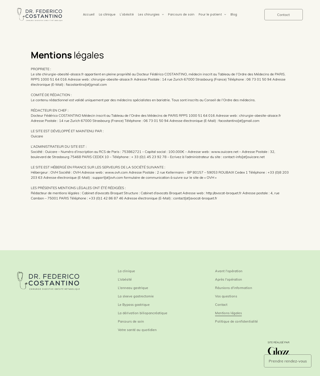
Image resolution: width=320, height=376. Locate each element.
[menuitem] (89, 14)
